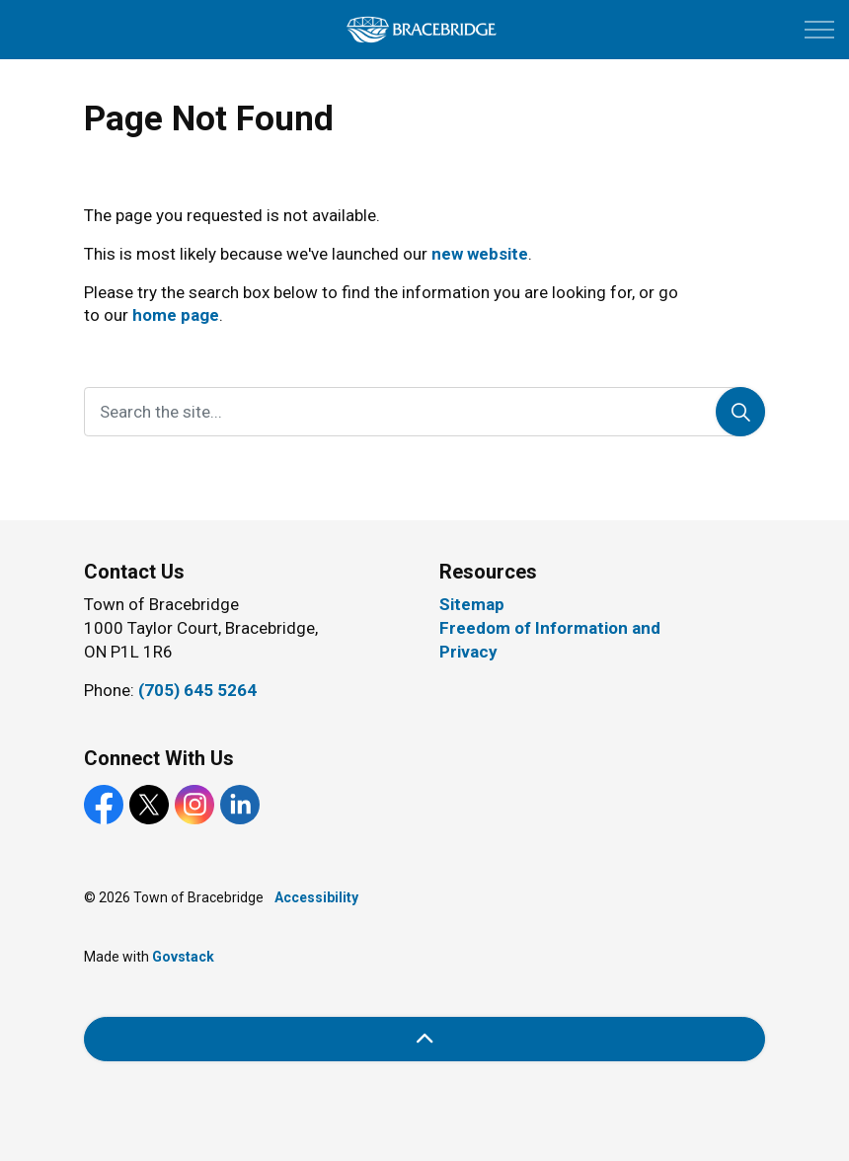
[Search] (740, 411)
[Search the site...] (424, 411)
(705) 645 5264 (197, 690)
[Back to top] (424, 1039)
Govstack (183, 957)
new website (479, 254)
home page (175, 315)
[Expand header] (819, 29)
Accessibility (316, 897)
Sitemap (471, 604)
